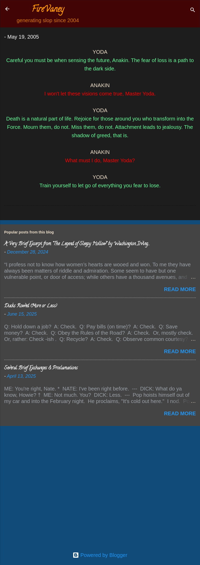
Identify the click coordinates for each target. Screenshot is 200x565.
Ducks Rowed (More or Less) (30, 306)
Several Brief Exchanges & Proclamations (41, 368)
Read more (180, 289)
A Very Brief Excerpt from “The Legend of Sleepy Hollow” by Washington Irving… (76, 244)
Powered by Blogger (100, 555)
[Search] (193, 11)
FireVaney (48, 9)
